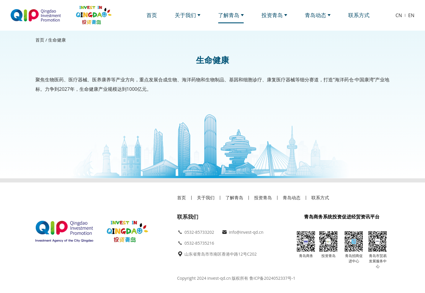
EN (411, 15)
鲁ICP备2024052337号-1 (271, 278)
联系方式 (359, 15)
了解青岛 (231, 15)
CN (398, 15)
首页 (151, 15)
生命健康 (57, 40)
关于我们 (187, 15)
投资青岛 (274, 15)
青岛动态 (318, 15)
